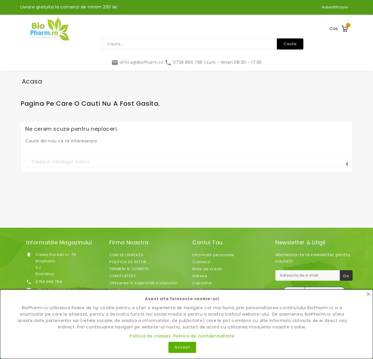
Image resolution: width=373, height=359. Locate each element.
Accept (182, 347)
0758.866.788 (184, 62)
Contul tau (207, 242)
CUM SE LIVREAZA (126, 255)
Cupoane (202, 283)
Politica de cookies (150, 336)
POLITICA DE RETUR (127, 262)
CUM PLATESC (123, 276)
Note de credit (207, 269)
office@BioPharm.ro (138, 62)
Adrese (199, 276)
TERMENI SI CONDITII (129, 269)
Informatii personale (213, 255)
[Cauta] (186, 161)
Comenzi (201, 262)
